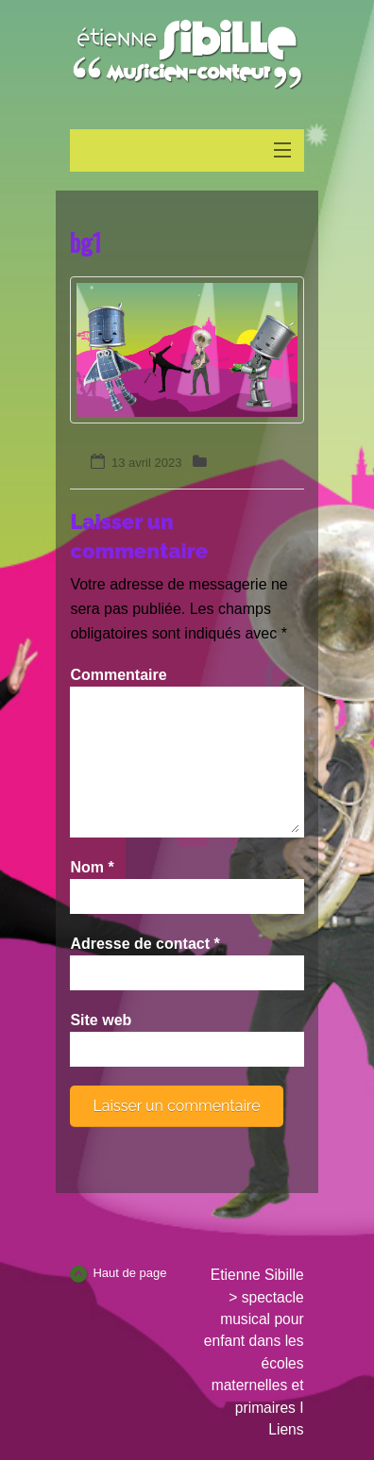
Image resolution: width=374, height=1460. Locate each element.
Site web (100, 1020)
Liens (285, 1429)
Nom (91, 867)
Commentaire (118, 675)
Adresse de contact (144, 944)
